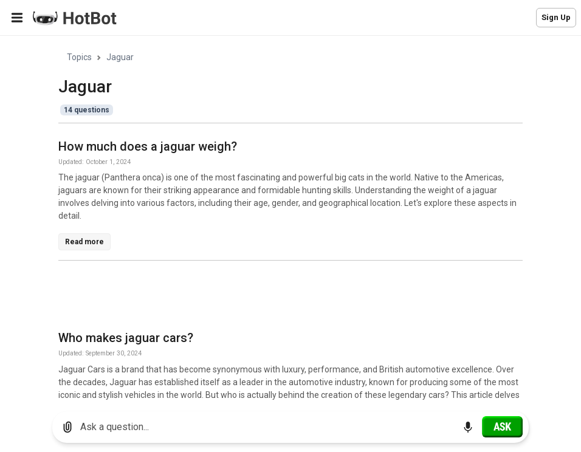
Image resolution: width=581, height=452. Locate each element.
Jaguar (120, 57)
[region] (290, 219)
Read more (84, 242)
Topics (79, 57)
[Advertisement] (279, 297)
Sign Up (556, 17)
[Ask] (502, 426)
